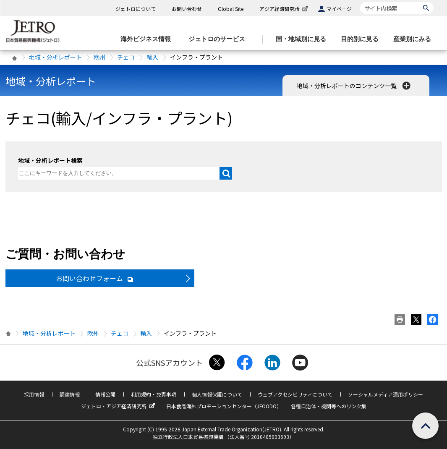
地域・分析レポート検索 (50, 160)
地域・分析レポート (55, 57)
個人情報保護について (217, 394)
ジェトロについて (135, 8)
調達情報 (70, 394)
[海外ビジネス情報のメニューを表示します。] (148, 39)
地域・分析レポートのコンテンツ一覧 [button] (354, 85)
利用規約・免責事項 (153, 394)
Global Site (230, 8)
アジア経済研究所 (284, 8)
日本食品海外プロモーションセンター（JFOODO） (224, 406)
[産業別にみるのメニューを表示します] (414, 39)
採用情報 (34, 394)
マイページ (339, 8)
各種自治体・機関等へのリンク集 (328, 406)
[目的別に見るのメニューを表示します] (362, 39)
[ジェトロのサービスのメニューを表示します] (219, 39)
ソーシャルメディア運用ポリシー (385, 394)
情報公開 (105, 394)
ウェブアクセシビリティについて (295, 394)
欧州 (99, 57)
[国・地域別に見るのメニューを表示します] (303, 39)
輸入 (152, 57)
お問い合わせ (187, 8)
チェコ (126, 57)
